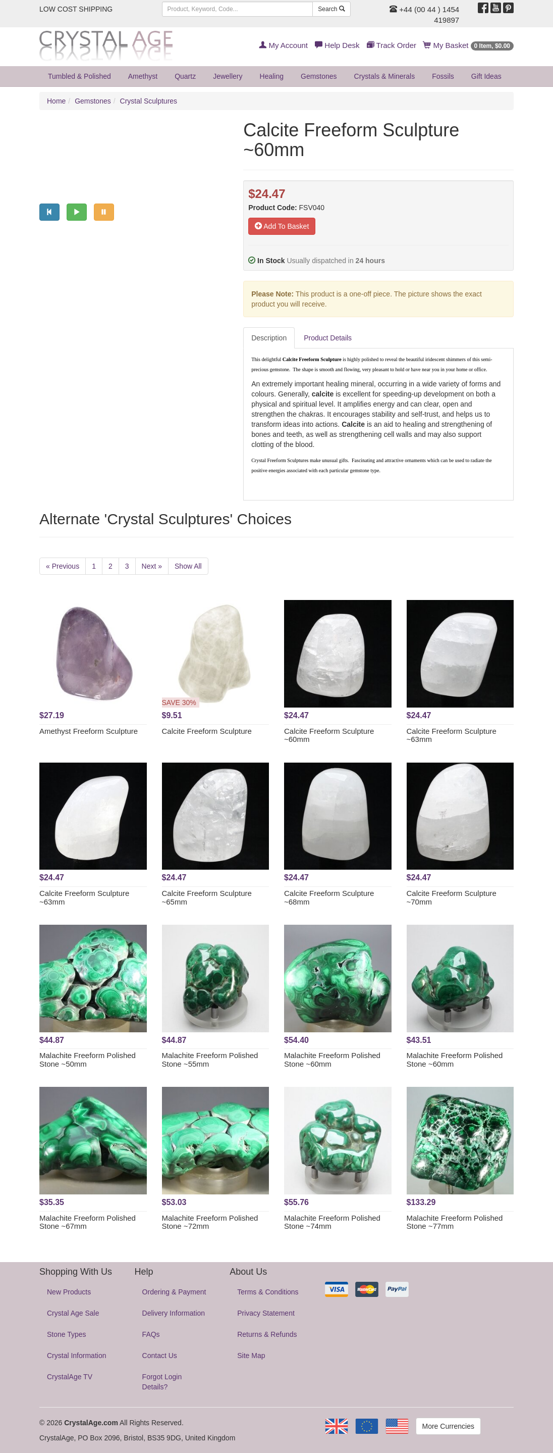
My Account (283, 45)
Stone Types (66, 1334)
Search (331, 9)
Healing (272, 76)
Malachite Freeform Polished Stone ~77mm (455, 1222)
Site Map (251, 1355)
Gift (486, 76)
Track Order (391, 45)
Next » (152, 566)
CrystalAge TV (69, 1377)
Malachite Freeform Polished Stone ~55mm (210, 1059)
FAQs (151, 1334)
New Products (69, 1292)
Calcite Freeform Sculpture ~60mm (329, 735)
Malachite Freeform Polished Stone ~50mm (87, 1059)
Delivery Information (173, 1313)
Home (56, 101)
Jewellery (227, 76)
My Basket (468, 45)
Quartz (185, 76)
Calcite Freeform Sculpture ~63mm (451, 735)
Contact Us (159, 1355)
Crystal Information (76, 1355)
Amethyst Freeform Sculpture (88, 731)
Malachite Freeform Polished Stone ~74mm (332, 1222)
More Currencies (448, 1426)
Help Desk (337, 45)
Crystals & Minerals (384, 76)
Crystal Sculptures (149, 101)
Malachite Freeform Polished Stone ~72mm (210, 1222)
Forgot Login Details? (162, 1382)
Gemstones (319, 76)
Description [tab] (269, 338)
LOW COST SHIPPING (76, 9)
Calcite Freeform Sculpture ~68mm (329, 897)
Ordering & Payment (174, 1292)
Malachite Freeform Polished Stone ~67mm (87, 1222)
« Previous (62, 566)
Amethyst (142, 76)
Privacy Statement (266, 1313)
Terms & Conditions (267, 1292)
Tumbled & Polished (79, 76)
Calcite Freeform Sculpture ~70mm (451, 897)
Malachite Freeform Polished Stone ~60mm (332, 1059)
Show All (188, 566)
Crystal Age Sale (73, 1313)
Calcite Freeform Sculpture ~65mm (207, 897)
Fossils (443, 76)
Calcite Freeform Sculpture (207, 731)
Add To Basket (282, 226)
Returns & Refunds (267, 1334)
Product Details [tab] (328, 338)
